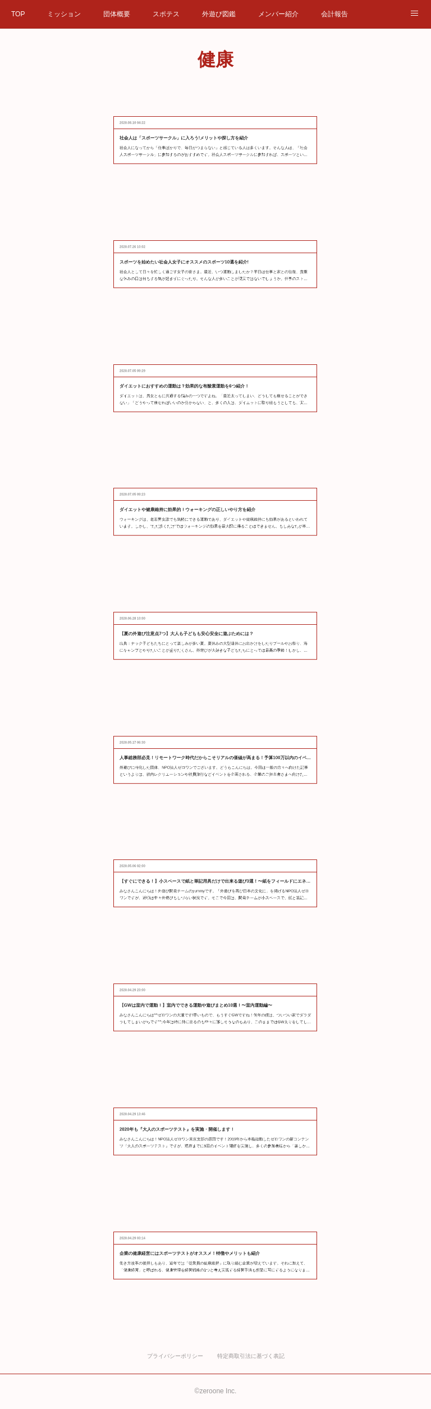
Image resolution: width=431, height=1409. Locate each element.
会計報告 (334, 14)
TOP (18, 14)
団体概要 (116, 14)
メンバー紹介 (278, 14)
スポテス (166, 14)
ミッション (64, 14)
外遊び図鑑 (219, 14)
